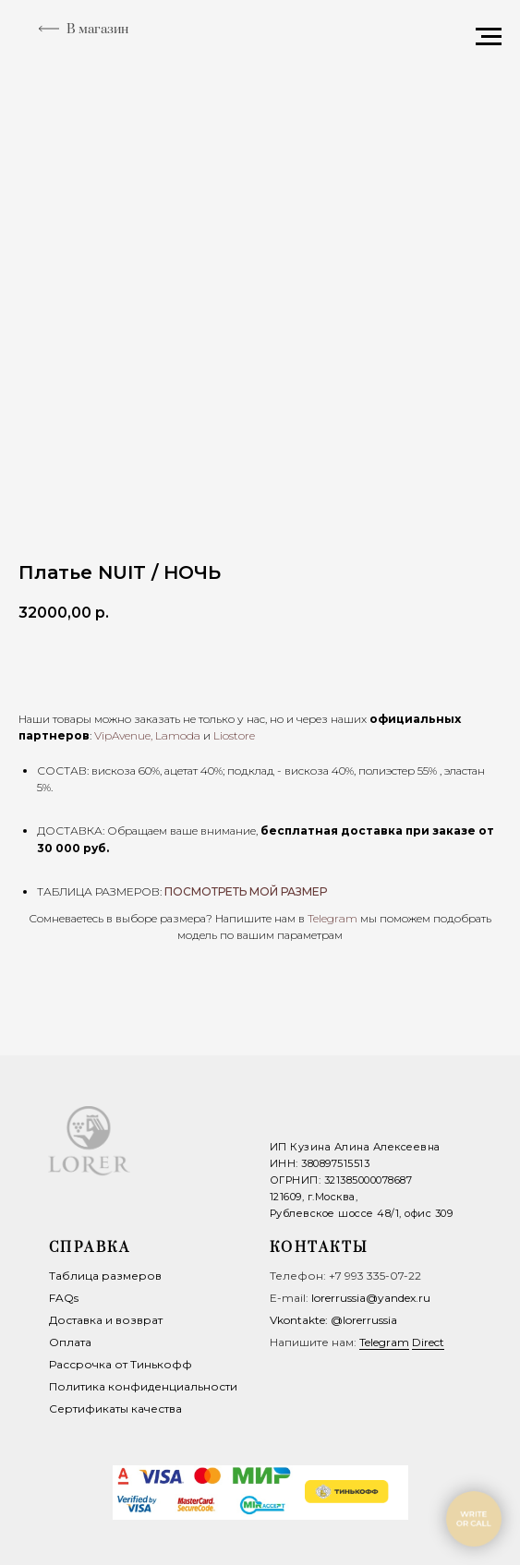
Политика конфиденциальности (143, 1386)
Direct (428, 1342)
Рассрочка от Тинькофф (120, 1364)
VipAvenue (122, 735)
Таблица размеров (105, 1275)
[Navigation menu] (489, 37)
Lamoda (177, 735)
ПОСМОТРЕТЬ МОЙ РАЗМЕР (245, 891)
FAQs (64, 1298)
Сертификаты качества (115, 1408)
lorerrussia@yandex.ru (370, 1298)
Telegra (326, 918)
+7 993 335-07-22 (375, 1275)
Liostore (234, 735)
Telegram (384, 1342)
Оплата (70, 1342)
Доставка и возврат (106, 1320)
